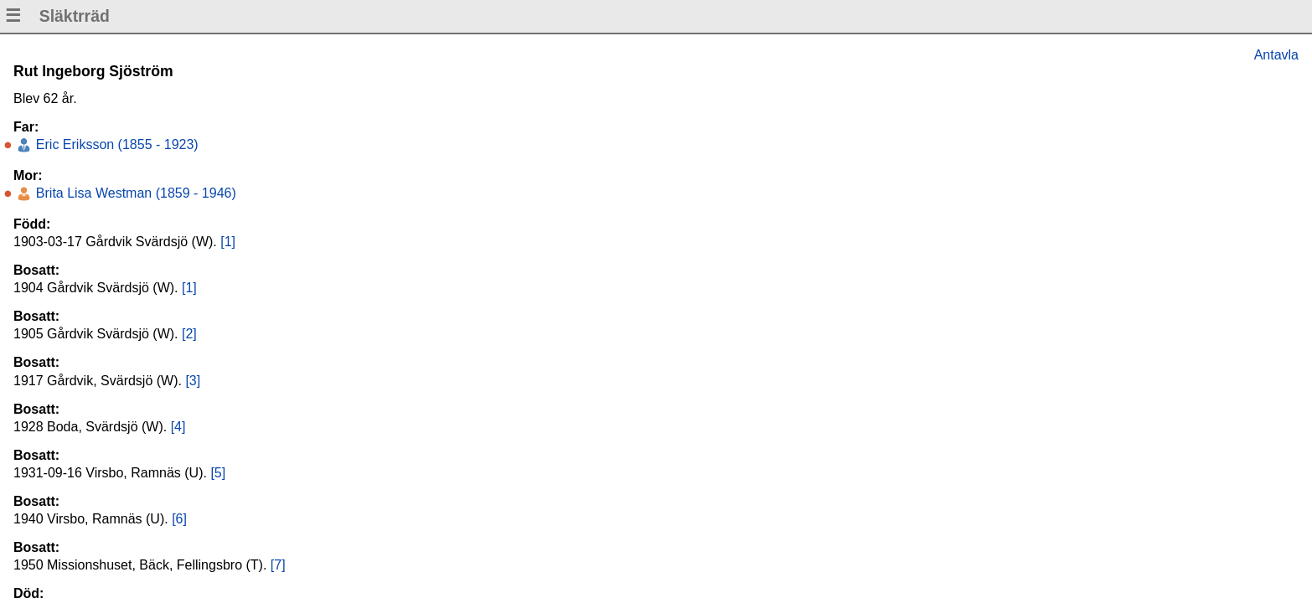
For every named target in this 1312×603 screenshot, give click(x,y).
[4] (178, 427)
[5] (217, 473)
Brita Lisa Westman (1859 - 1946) (133, 193)
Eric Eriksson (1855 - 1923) (115, 144)
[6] (179, 519)
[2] (189, 334)
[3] (192, 381)
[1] (227, 241)
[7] (278, 565)
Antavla (1276, 55)
